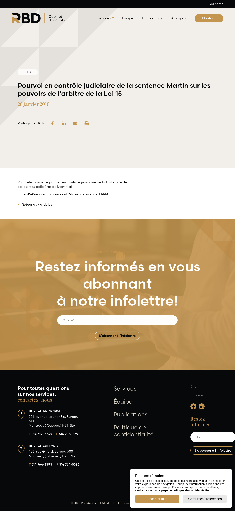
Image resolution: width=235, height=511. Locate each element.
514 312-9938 (40, 434)
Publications (152, 18)
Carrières (215, 4)
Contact (209, 18)
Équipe (127, 18)
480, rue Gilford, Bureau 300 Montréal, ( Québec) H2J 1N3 (52, 453)
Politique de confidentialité (134, 431)
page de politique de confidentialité (185, 490)
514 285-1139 (67, 434)
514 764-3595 (40, 464)
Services (104, 18)
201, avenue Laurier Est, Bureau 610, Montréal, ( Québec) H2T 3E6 (53, 420)
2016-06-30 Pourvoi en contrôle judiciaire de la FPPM (66, 194)
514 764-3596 (68, 464)
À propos (178, 18)
